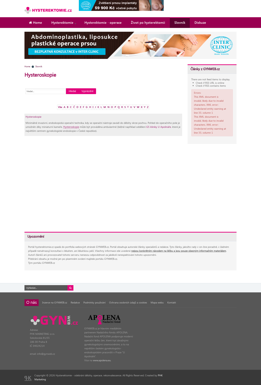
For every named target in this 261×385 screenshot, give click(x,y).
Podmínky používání (94, 302)
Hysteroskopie (33, 116)
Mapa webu (157, 302)
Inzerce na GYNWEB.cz (54, 302)
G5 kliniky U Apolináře (158, 127)
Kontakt (171, 302)
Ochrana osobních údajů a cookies (128, 302)
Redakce (75, 302)
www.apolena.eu (102, 360)
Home (27, 66)
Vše (60, 107)
